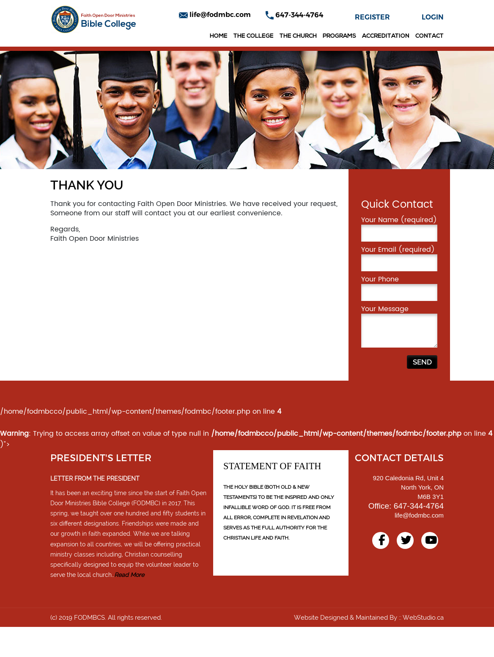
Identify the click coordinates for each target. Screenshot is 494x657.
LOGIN (433, 17)
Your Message (399, 356)
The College (253, 36)
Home (219, 36)
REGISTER (372, 17)
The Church (298, 36)
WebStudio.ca (423, 647)
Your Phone (399, 318)
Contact (429, 36)
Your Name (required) (399, 258)
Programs (339, 36)
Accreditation (385, 36)
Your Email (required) (399, 288)
